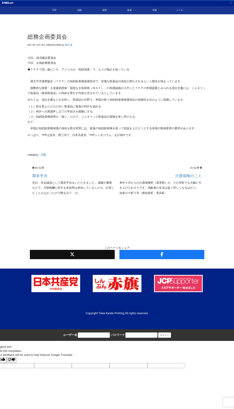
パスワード (118, 335)
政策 (129, 10)
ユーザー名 (70, 335)
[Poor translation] (11, 360)
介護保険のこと (188, 176)
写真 (154, 10)
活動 (79, 10)
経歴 (104, 10)
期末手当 (39, 176)
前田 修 (68, 45)
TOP (54, 10)
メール (179, 10)
